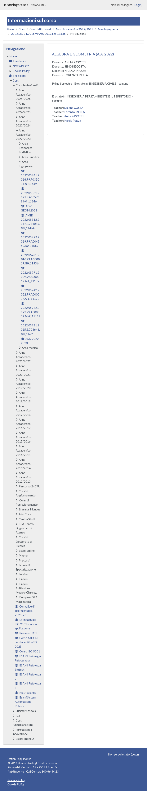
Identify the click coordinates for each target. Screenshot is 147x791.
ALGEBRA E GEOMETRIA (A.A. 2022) (83, 54)
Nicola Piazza (72, 120)
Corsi (22, 29)
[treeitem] (23, 397)
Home (10, 29)
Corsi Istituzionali (40, 29)
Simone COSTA (73, 107)
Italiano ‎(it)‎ (37, 5)
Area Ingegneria (107, 29)
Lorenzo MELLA (74, 112)
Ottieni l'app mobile (19, 758)
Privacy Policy (16, 780)
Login (137, 5)
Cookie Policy (15, 784)
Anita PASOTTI (74, 116)
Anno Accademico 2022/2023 (74, 29)
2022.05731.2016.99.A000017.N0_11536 (38, 33)
